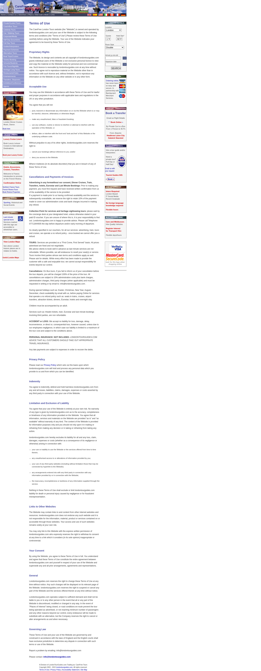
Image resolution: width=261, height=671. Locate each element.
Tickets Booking (9, 60)
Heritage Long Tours (11, 70)
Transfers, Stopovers (11, 80)
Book (46, 15)
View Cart (38, 15)
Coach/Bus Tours (10, 26)
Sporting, (7, 202)
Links (52, 15)
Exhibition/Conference (12, 83)
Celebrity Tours (9, 30)
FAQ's (30, 15)
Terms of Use (44, 670)
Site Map (84, 670)
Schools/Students (10, 63)
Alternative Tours (10, 53)
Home (3, 15)
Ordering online (112, 81)
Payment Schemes (11, 50)
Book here (6, 129)
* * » (115, 122)
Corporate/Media (10, 36)
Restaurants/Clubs (10, 73)
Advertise (22, 15)
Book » (111, 179)
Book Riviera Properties (11, 192)
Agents (6, 86)
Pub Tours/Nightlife (11, 66)
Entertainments (9, 76)
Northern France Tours (11, 187)
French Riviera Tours (10, 190)
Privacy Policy (50, 365)
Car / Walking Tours (11, 33)
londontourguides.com (64, 667)
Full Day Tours (9, 43)
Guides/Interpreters (11, 46)
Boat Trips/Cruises (10, 56)
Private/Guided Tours (11, 23)
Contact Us (11, 15)
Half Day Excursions (11, 40)
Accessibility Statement (70, 670)
